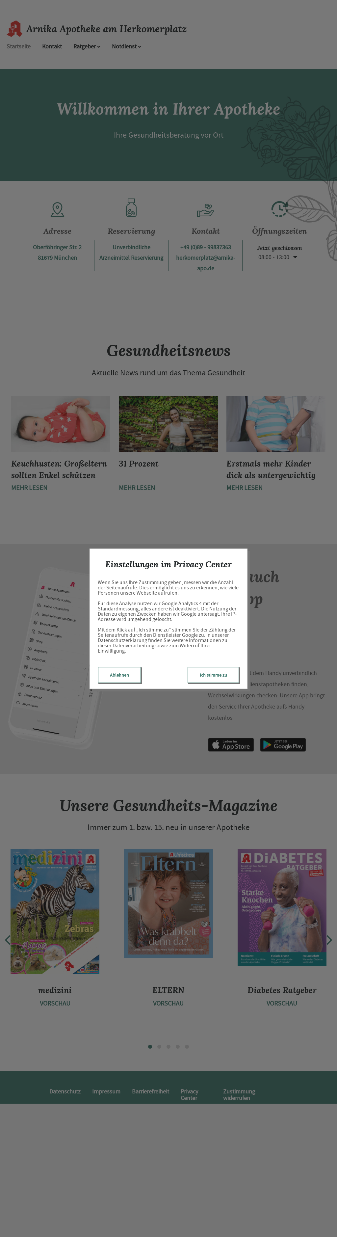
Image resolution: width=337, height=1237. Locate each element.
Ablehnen (119, 675)
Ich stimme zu (213, 675)
